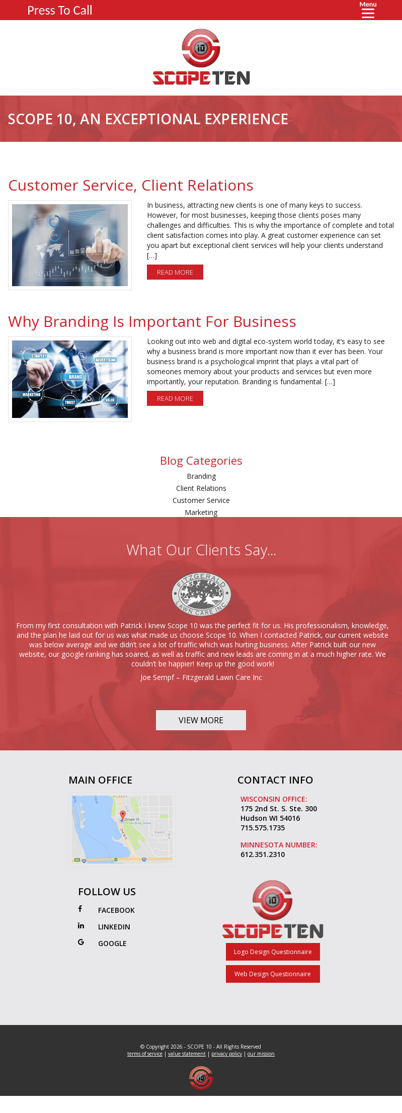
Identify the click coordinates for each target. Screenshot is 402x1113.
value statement (187, 1053)
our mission (261, 1053)
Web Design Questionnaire (272, 974)
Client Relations (201, 488)
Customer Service (201, 500)
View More (201, 720)
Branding (201, 476)
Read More (175, 272)
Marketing (201, 512)
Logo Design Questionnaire (273, 952)
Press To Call (60, 10)
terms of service (145, 1053)
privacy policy (226, 1053)
